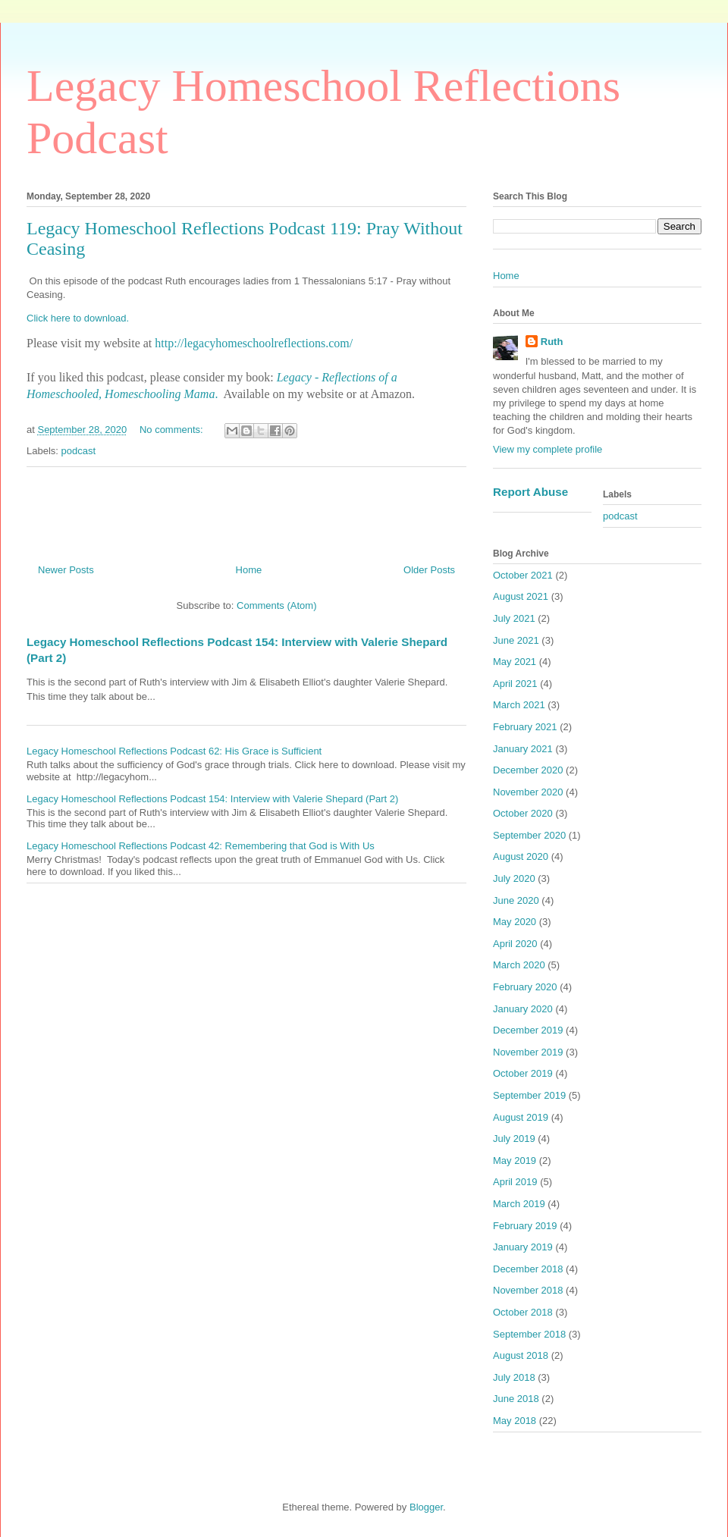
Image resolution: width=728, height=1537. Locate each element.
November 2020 (528, 792)
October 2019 (523, 1073)
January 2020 (523, 1009)
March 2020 (519, 965)
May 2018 (514, 1420)
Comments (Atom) (276, 605)
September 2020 (529, 835)
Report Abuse (530, 491)
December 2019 (528, 1030)
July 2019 (514, 1138)
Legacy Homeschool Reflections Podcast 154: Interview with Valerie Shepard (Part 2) (212, 799)
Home (249, 570)
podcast (78, 450)
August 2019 (520, 1117)
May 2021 (514, 661)
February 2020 (525, 987)
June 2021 (516, 640)
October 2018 (523, 1312)
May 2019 (514, 1160)
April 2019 (515, 1181)
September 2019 (529, 1095)
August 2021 (520, 596)
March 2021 (519, 704)
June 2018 (516, 1398)
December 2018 (528, 1269)
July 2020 (514, 878)
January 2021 (523, 748)
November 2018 (528, 1290)
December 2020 (528, 770)
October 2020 (523, 813)
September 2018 (529, 1334)
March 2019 (519, 1203)
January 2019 (523, 1247)
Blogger (426, 1507)
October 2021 (523, 575)
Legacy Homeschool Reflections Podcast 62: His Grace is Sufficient (174, 751)
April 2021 (515, 683)
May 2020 (514, 921)
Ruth (552, 341)
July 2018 (514, 1377)
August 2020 (520, 856)
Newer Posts (66, 570)
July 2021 (514, 618)
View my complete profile (547, 449)
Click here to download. (78, 318)
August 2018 (520, 1355)
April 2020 (515, 943)
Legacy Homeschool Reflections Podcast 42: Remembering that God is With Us (201, 846)
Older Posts (429, 570)
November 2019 (528, 1052)
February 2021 (525, 726)
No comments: (173, 429)
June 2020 (516, 900)
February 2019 (525, 1225)
